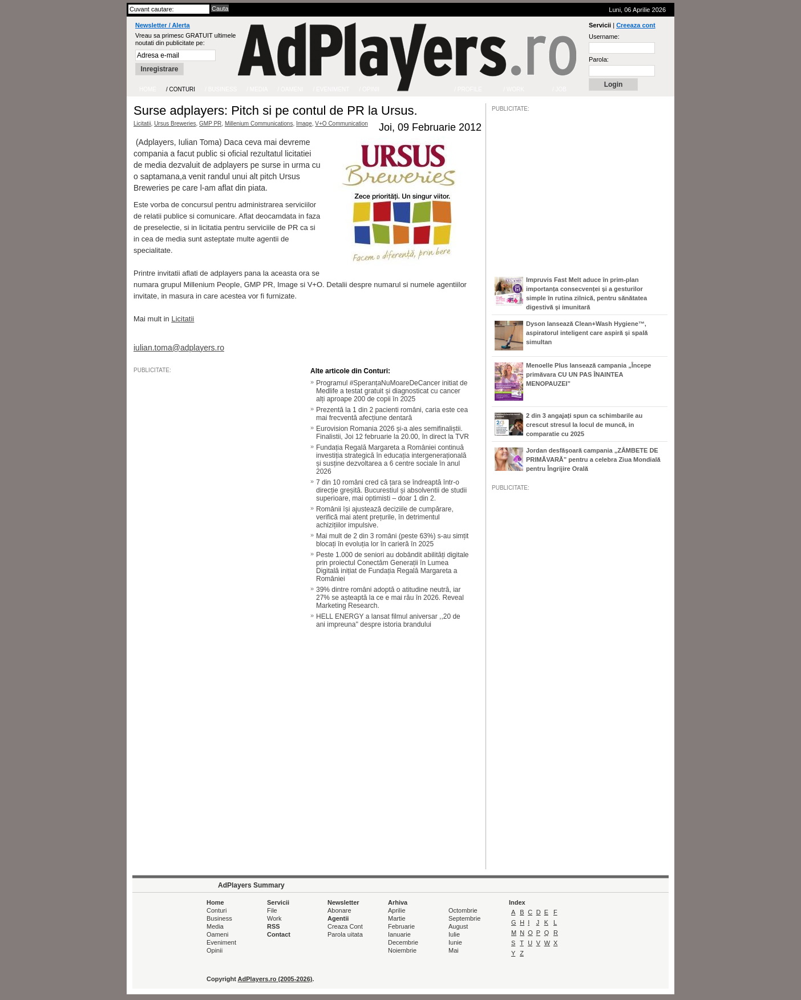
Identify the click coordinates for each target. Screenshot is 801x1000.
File (272, 910)
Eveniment (221, 942)
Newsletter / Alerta (162, 25)
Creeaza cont (635, 25)
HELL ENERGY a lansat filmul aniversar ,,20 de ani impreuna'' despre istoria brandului (388, 620)
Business (219, 918)
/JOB (503, 840)
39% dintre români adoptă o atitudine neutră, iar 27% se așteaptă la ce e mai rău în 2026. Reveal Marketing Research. (390, 598)
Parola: (599, 59)
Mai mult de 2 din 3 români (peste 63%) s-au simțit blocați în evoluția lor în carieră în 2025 (392, 540)
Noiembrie (402, 950)
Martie (397, 918)
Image (304, 123)
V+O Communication (341, 123)
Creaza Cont (345, 926)
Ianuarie (399, 934)
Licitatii (142, 123)
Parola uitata (345, 934)
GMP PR (210, 123)
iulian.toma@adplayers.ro (179, 347)
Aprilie (397, 910)
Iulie (454, 934)
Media (215, 926)
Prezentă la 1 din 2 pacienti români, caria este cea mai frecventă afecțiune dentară (392, 414)
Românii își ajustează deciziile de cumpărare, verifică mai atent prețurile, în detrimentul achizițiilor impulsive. (385, 517)
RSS (273, 926)
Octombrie (463, 910)
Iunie (455, 942)
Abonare (339, 910)
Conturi (216, 910)
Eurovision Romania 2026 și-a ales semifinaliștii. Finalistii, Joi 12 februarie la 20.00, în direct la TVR (392, 433)
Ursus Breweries (175, 123)
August (458, 926)
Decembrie (403, 942)
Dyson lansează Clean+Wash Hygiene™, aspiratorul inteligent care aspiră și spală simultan (587, 332)
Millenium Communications (259, 123)
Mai (453, 950)
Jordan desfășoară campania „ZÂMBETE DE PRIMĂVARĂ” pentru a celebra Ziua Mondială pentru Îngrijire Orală (593, 459)
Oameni (218, 934)
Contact (278, 934)
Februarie (401, 926)
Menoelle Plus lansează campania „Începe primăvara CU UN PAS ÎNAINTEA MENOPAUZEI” (588, 374)
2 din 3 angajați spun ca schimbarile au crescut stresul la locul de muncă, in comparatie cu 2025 (584, 424)
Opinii (214, 950)
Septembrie (464, 918)
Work (274, 918)
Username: (604, 36)
